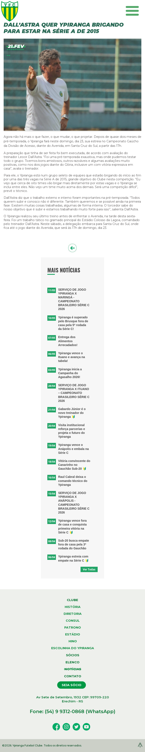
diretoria (73, 614)
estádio (72, 634)
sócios (72, 655)
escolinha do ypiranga (72, 648)
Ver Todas (89, 569)
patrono (72, 627)
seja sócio (71, 685)
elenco (72, 662)
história (73, 607)
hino (73, 641)
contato (72, 676)
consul (73, 621)
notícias (72, 669)
